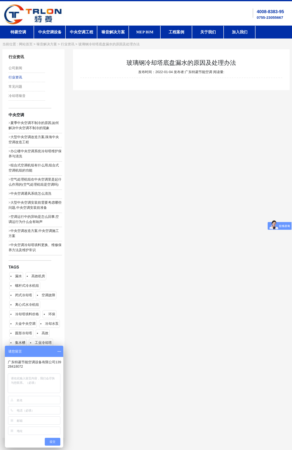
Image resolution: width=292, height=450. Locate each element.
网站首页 (26, 44)
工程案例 (176, 32)
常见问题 (15, 86)
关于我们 (208, 32)
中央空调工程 (81, 32)
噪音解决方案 (113, 32)
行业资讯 (67, 44)
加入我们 (239, 32)
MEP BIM (145, 32)
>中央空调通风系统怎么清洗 (30, 193)
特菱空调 (18, 32)
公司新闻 (15, 68)
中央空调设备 (50, 32)
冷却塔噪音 (17, 96)
